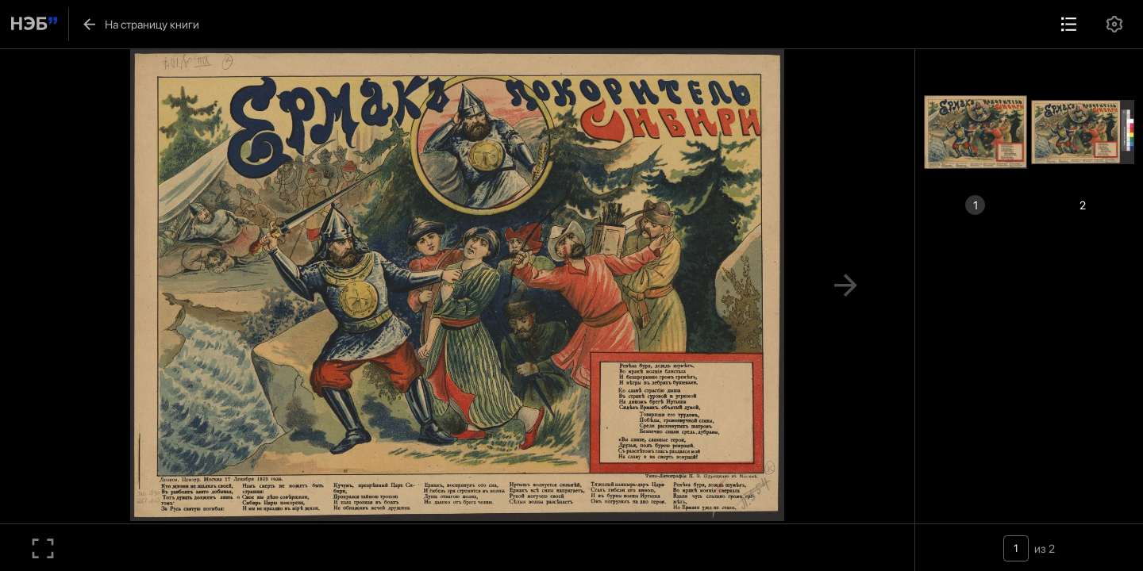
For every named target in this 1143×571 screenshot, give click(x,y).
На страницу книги (140, 24)
